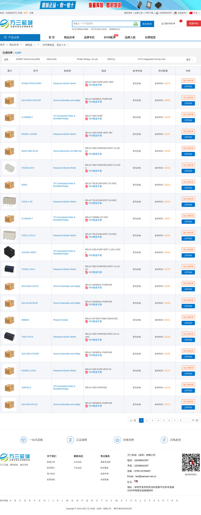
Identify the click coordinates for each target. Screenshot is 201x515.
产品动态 (78, 468)
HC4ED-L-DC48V (29, 134)
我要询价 (193, 23)
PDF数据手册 (93, 85)
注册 (31, 13)
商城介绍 (51, 462)
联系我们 (51, 468)
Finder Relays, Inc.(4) (87, 59)
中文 (194, 13)
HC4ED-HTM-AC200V (31, 83)
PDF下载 (149, 13)
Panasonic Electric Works (64, 83)
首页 (2, 44)
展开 (189, 59)
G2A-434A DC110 (29, 404)
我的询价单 (171, 22)
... (186, 420)
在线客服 (104, 479)
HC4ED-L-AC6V (28, 370)
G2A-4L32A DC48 (29, 303)
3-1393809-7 (27, 117)
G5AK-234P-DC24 (29, 151)
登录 (26, 13)
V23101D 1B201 (28, 252)
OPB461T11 (114, 29)
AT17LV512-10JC (99, 29)
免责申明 (104, 474)
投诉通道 (104, 468)
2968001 (25, 320)
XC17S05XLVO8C (80, 29)
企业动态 (78, 462)
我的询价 (128, 13)
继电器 (30, 44)
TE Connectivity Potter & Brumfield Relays (64, 117)
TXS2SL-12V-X (28, 269)
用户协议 (51, 474)
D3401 (24, 185)
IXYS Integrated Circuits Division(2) (151, 59)
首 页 (52, 37)
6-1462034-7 (27, 218)
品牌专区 (89, 37)
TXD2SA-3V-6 (27, 168)
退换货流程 (105, 462)
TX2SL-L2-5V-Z (28, 235)
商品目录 (69, 37)
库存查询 (147, 24)
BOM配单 (109, 37)
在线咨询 (182, 13)
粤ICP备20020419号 (123, 508)
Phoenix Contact (60, 320)
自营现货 (150, 37)
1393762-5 (26, 387)
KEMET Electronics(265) (28, 59)
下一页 (195, 420)
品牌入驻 (139, 13)
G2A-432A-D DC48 (30, 354)
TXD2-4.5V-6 (27, 337)
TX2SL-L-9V (26, 202)
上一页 (133, 420)
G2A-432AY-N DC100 (31, 100)
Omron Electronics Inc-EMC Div (67, 151)
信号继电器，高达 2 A (55, 44)
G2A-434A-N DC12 (30, 286)
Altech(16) (51, 59)
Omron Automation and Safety (66, 100)
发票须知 (51, 479)
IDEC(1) (111, 59)
